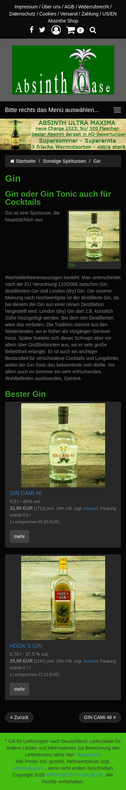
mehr (19, 536)
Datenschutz (22, 13)
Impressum (26, 6)
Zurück (19, 717)
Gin (97, 161)
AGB (70, 6)
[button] (56, 30)
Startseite (23, 161)
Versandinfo (88, 754)
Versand (68, 13)
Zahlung (89, 13)
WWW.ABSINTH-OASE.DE (74, 775)
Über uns (51, 6)
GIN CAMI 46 (26, 493)
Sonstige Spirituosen (64, 161)
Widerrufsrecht (93, 6)
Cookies (47, 13)
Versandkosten (28, 768)
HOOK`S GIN (26, 646)
